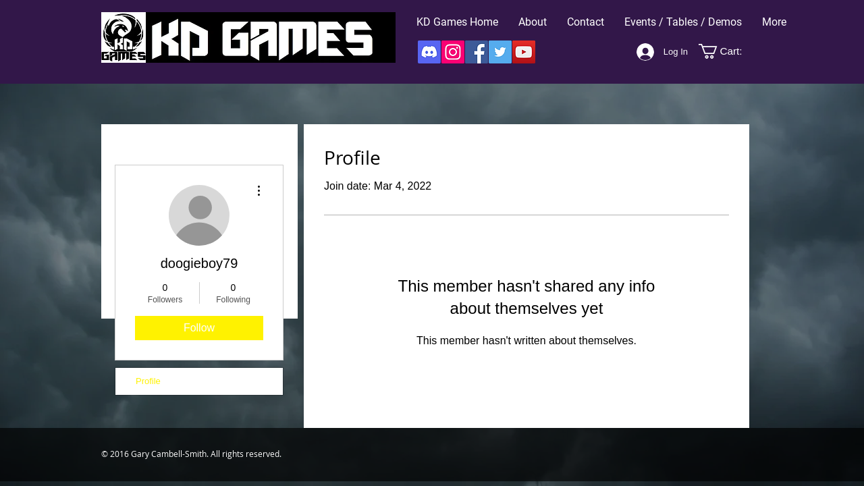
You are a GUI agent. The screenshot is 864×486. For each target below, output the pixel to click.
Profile (148, 381)
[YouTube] (523, 51)
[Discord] (429, 51)
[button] (728, 51)
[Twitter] (500, 51)
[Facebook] (476, 51)
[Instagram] (452, 51)
